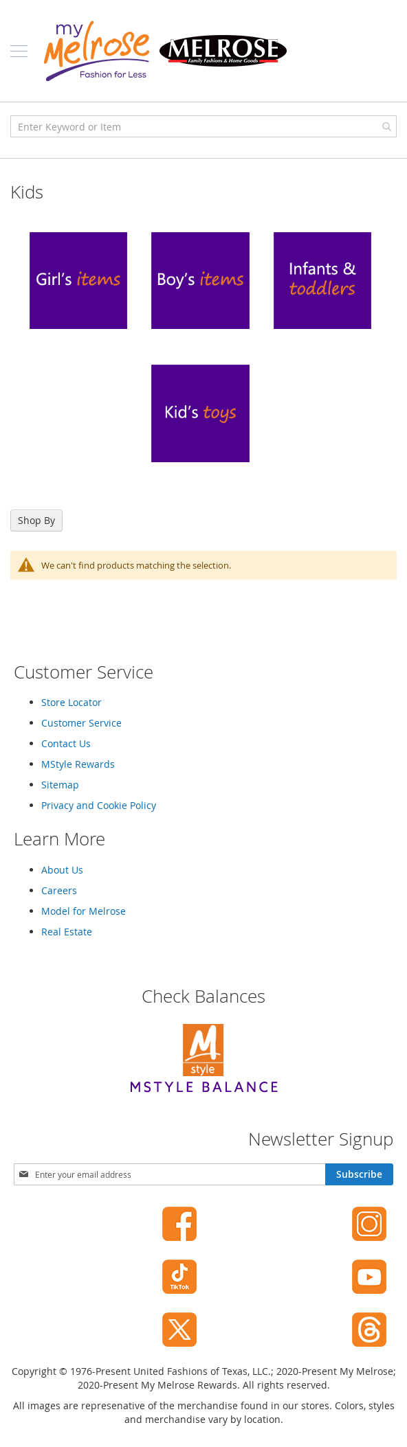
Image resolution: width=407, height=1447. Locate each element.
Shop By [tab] (36, 520)
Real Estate (66, 931)
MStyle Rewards (78, 764)
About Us (62, 869)
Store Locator (71, 702)
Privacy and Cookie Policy (98, 805)
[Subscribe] (359, 1174)
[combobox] (203, 126)
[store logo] (165, 51)
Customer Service (81, 722)
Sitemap (60, 784)
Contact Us (66, 743)
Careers (59, 890)
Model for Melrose (83, 911)
